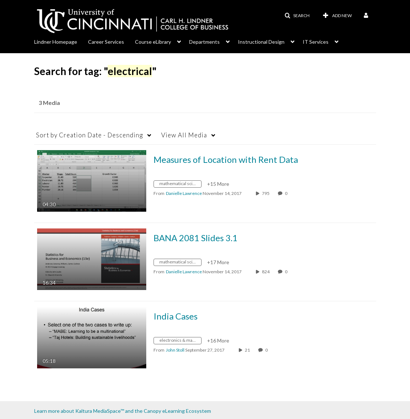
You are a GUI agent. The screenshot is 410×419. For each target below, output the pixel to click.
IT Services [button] (316, 42)
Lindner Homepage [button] (55, 42)
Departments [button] (204, 42)
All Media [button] (184, 135)
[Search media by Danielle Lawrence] (184, 193)
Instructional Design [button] (261, 42)
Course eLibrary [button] (153, 42)
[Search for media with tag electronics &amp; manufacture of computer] (180, 341)
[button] (297, 15)
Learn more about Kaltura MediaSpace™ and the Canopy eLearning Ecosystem (122, 411)
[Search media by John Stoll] (175, 350)
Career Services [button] (106, 42)
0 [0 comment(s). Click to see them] (287, 193)
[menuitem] (61, 41)
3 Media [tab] (49, 102)
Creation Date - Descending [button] (89, 135)
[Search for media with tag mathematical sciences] (180, 185)
